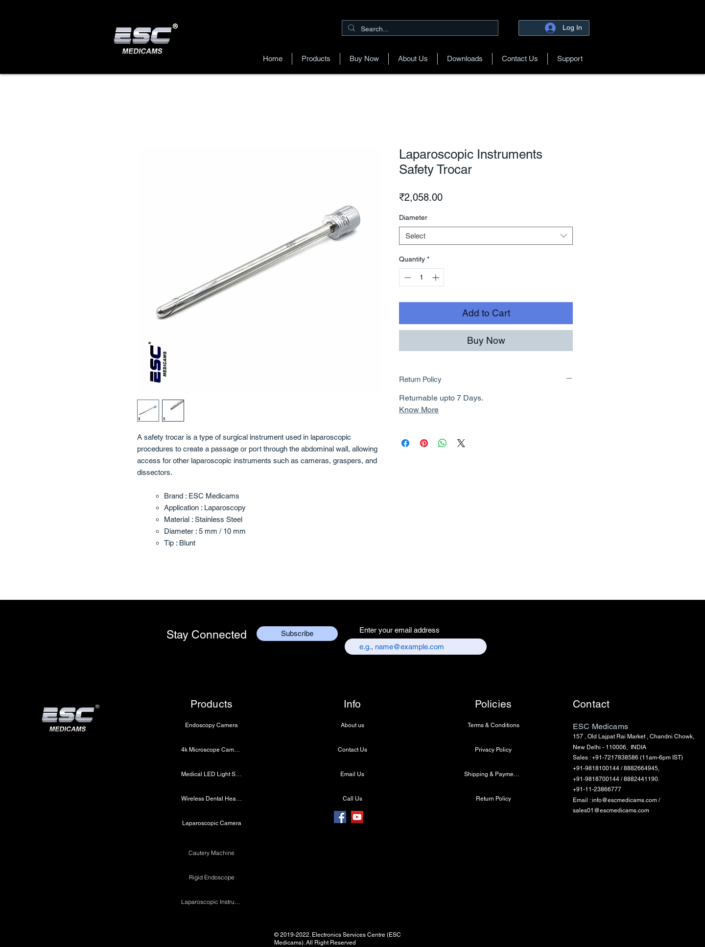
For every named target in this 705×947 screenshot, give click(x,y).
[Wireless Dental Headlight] (211, 798)
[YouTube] (357, 817)
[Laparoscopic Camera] (211, 823)
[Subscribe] (297, 633)
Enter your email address (399, 630)
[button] (316, 59)
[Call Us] (352, 798)
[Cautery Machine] (211, 852)
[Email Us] (352, 774)
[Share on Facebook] (405, 443)
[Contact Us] (352, 749)
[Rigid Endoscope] (211, 877)
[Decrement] (406, 277)
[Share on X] (461, 443)
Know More (419, 409)
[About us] (352, 725)
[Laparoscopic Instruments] (211, 901)
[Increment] (436, 277)
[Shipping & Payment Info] (493, 774)
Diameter (413, 217)
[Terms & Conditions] (493, 725)
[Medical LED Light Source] (211, 774)
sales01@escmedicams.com (611, 810)
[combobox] (486, 236)
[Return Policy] (493, 798)
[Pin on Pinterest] (424, 443)
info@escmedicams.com (624, 800)
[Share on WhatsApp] (442, 443)
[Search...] (419, 29)
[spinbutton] (421, 277)
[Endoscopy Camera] (211, 725)
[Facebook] (340, 817)
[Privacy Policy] (493, 749)
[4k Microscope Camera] (211, 749)
